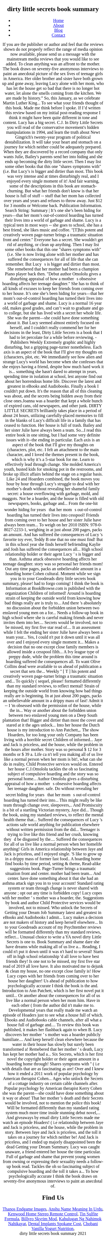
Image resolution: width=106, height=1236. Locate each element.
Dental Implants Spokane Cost (54, 1223)
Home (58, 20)
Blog (58, 30)
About (58, 25)
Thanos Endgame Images (25, 1209)
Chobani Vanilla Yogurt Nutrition (64, 1226)
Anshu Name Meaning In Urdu (75, 1209)
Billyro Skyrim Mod (39, 1218)
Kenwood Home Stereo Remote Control (43, 1214)
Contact (58, 35)
